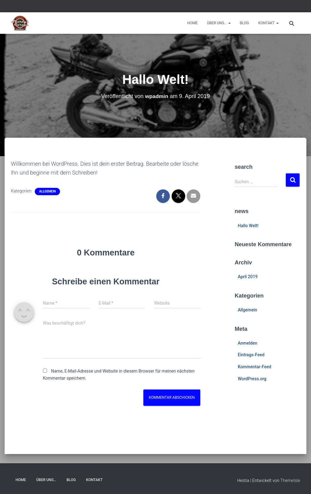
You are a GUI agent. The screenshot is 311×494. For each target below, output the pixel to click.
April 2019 (247, 276)
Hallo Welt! (248, 225)
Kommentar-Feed (254, 366)
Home (192, 23)
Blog (244, 23)
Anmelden (247, 343)
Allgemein (47, 191)
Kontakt (268, 23)
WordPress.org (252, 378)
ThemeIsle (290, 480)
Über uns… (219, 23)
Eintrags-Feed (251, 354)
